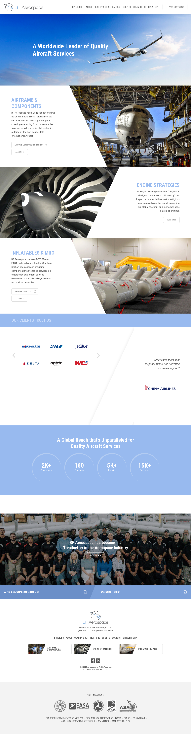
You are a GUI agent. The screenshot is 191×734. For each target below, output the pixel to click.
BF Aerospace (23, 7)
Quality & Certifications (107, 7)
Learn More (19, 152)
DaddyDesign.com (101, 669)
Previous (13, 355)
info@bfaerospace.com (102, 630)
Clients (127, 7)
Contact (137, 7)
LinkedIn (98, 660)
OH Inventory (151, 7)
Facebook (93, 660)
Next (98, 355)
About (89, 7)
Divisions (77, 8)
